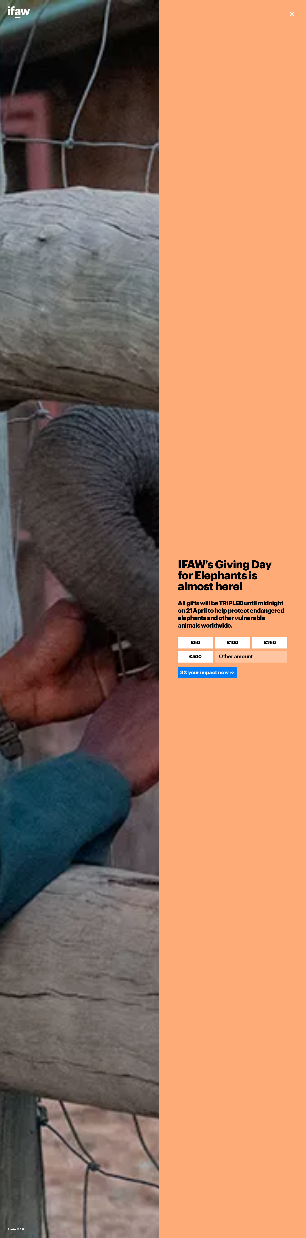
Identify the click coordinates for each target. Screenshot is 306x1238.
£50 (195, 642)
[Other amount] (251, 657)
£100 (232, 642)
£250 (270, 642)
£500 (195, 656)
